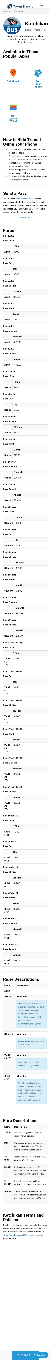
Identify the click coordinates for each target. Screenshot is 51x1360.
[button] (42, 6)
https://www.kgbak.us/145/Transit (18, 1235)
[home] (19, 6)
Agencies (7, 11)
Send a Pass (21, 199)
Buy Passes (25, 1355)
